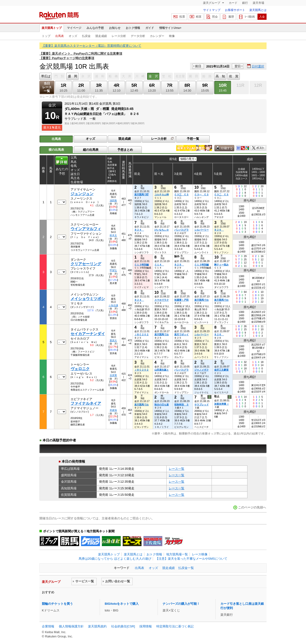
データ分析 (138, 36)
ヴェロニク (80, 369)
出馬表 (59, 36)
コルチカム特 (161, 194)
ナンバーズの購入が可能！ (181, 603)
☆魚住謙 (113, 305)
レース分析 (119, 36)
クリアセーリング (86, 264)
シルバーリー (201, 229)
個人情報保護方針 (71, 626)
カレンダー (157, 36)
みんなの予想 (95, 28)
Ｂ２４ (139, 229)
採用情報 (145, 626)
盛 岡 (72, 76)
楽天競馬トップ (52, 28)
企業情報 (48, 626)
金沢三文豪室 (221, 369)
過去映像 (209, 397)
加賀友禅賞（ (221, 404)
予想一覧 (193, 138)
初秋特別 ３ (181, 404)
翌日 (238, 66)
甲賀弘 (113, 270)
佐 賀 (233, 76)
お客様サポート (235, 10)
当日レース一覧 (47, 87)
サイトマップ (211, 10)
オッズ (73, 36)
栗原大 (113, 340)
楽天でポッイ (181, 334)
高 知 (220, 76)
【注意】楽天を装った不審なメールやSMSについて (191, 558)
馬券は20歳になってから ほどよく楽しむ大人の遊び (115, 558)
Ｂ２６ (219, 229)
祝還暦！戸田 (181, 300)
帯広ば (45, 76)
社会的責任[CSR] (123, 626)
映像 (172, 36)
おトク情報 (133, 28)
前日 (198, 66)
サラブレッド (201, 404)
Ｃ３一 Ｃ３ (201, 194)
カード (233, 3)
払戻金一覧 (186, 568)
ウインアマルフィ (86, 229)
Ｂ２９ (179, 264)
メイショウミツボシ (88, 299)
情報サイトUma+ (170, 28)
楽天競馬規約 (97, 626)
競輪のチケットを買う (57, 603)
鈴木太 (113, 235)
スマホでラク (161, 300)
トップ (46, 36)
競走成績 (101, 36)
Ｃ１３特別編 (141, 264)
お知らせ (114, 28)
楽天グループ (212, 3)
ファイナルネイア (86, 403)
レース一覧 (176, 468)
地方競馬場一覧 (177, 554)
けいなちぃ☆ (161, 229)
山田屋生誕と (161, 369)
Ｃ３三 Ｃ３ (181, 194)
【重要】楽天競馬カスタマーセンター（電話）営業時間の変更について (91, 45)
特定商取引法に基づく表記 (175, 626)
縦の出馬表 (90, 149)
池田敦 (113, 200)
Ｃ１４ (159, 264)
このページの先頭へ (252, 507)
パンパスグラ (181, 229)
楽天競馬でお (201, 300)
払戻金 (86, 36)
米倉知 (113, 410)
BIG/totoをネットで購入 (122, 603)
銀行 (245, 3)
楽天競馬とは (258, 10)
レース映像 (200, 554)
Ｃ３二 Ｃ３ (221, 194)
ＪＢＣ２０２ (141, 334)
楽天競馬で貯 (141, 194)
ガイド (149, 28)
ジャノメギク (201, 369)
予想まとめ (125, 149)
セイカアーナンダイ (88, 334)
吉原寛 (113, 375)
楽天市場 (258, 3)
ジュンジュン (82, 194)
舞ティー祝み (221, 264)
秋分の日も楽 (161, 404)
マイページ (74, 28)
